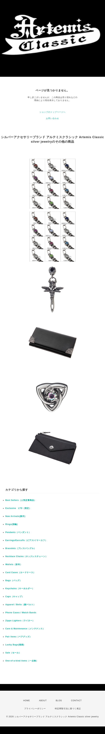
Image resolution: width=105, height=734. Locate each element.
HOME (26, 700)
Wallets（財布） (13, 564)
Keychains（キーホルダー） (19, 588)
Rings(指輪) (11, 524)
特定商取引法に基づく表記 (68, 708)
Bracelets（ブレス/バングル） (20, 548)
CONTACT (76, 700)
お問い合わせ (52, 118)
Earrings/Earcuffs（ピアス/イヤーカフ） (26, 540)
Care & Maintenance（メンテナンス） (25, 628)
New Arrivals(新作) (15, 516)
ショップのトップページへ (53, 112)
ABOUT (43, 700)
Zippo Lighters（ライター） (19, 620)
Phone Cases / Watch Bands (20, 612)
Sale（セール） (13, 653)
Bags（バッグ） (13, 580)
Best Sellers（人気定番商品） (20, 500)
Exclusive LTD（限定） (18, 508)
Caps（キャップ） (14, 596)
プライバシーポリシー (35, 708)
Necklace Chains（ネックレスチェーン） (26, 556)
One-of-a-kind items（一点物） (21, 661)
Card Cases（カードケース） (20, 572)
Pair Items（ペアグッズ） (18, 636)
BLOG (59, 700)
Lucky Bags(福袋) (14, 645)
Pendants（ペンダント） (18, 532)
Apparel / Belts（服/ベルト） (20, 604)
